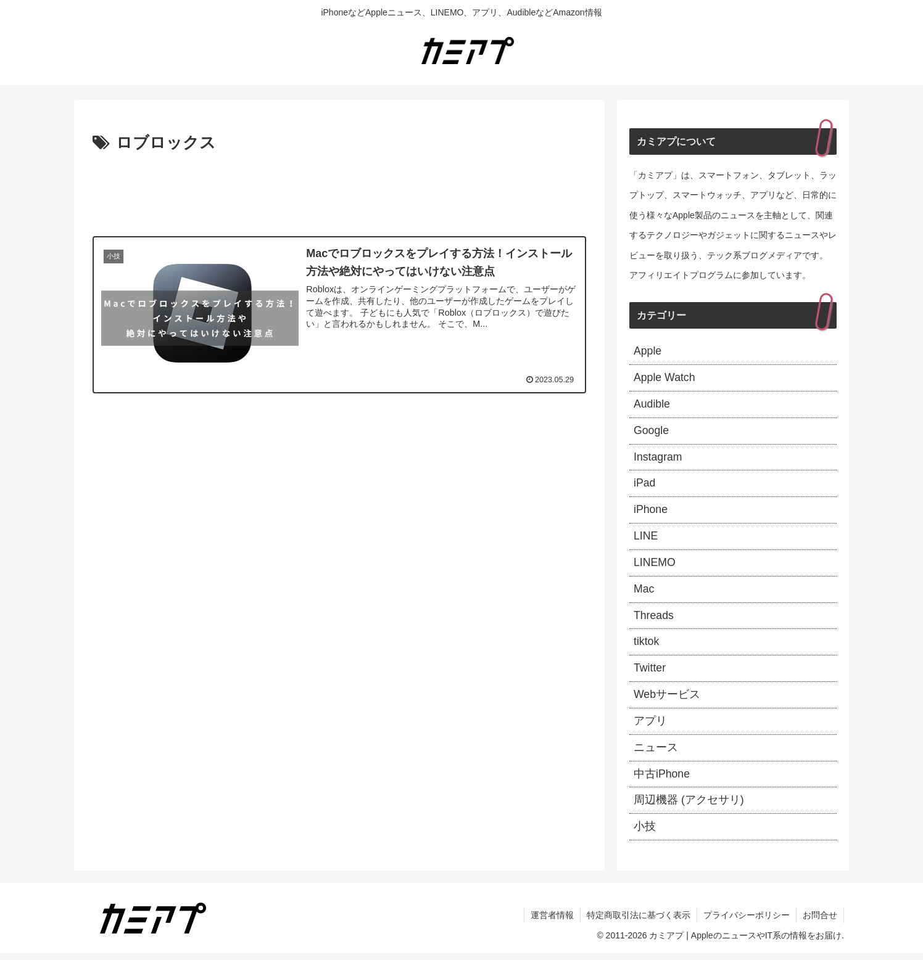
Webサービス (667, 699)
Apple (648, 351)
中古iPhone (662, 780)
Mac (644, 592)
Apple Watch (665, 378)
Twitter (650, 673)
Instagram (658, 459)
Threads (654, 619)
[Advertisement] (339, 191)
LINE (646, 539)
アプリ (650, 726)
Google (651, 432)
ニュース (656, 753)
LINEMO (655, 565)
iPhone (651, 512)
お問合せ (820, 922)
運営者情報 (552, 922)
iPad (645, 485)
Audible (652, 405)
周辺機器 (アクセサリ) (689, 806)
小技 (645, 833)
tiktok (647, 646)
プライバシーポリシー (746, 922)
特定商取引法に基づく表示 (638, 922)
